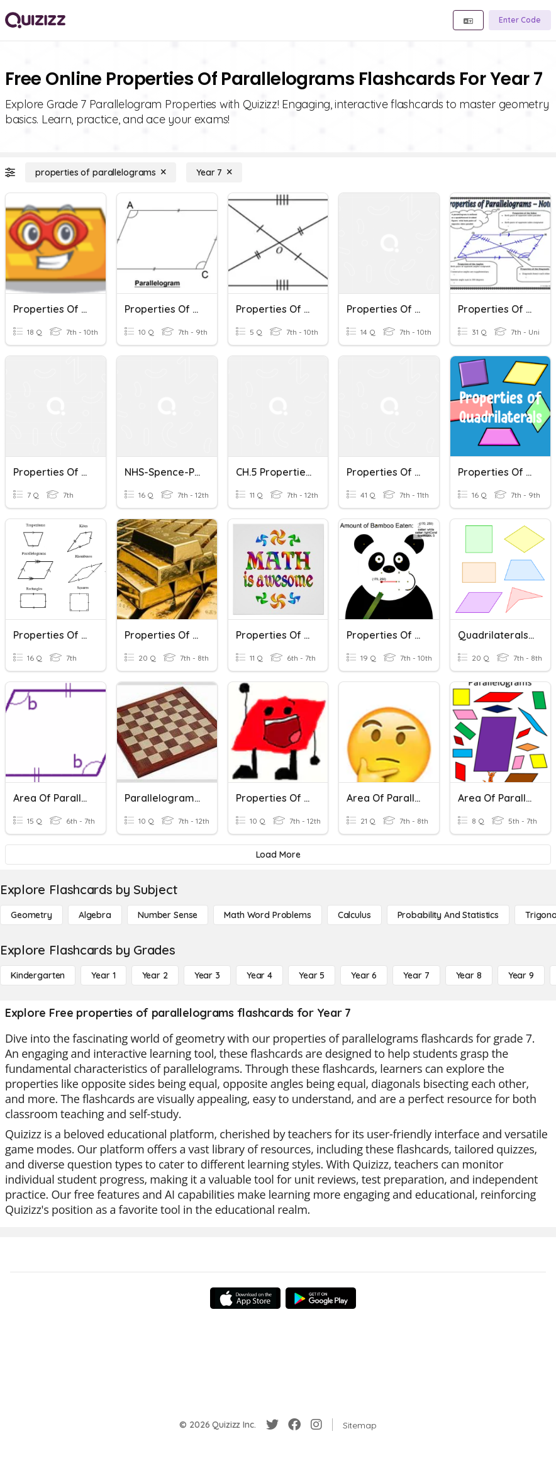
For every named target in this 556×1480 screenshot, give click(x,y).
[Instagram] (316, 1425)
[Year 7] (214, 172)
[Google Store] (321, 1298)
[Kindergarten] (37, 975)
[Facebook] (294, 1425)
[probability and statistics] (448, 915)
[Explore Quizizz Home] (35, 20)
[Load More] (278, 854)
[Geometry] (31, 915)
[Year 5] (311, 975)
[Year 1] (103, 975)
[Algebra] (95, 915)
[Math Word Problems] (267, 915)
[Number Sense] (167, 915)
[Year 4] (259, 975)
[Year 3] (207, 975)
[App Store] (245, 1298)
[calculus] (354, 915)
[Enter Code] (520, 20)
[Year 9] (521, 975)
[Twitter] (272, 1425)
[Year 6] (363, 975)
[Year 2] (155, 975)
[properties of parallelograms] (100, 172)
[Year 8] (468, 975)
